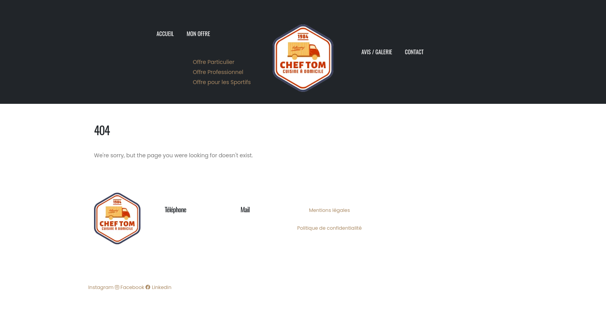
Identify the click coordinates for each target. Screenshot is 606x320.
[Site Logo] (303, 52)
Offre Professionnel (218, 72)
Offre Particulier (213, 62)
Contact (414, 52)
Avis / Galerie (376, 52)
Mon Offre (198, 33)
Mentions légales (329, 210)
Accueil (165, 33)
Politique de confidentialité (329, 228)
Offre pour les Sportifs (222, 82)
